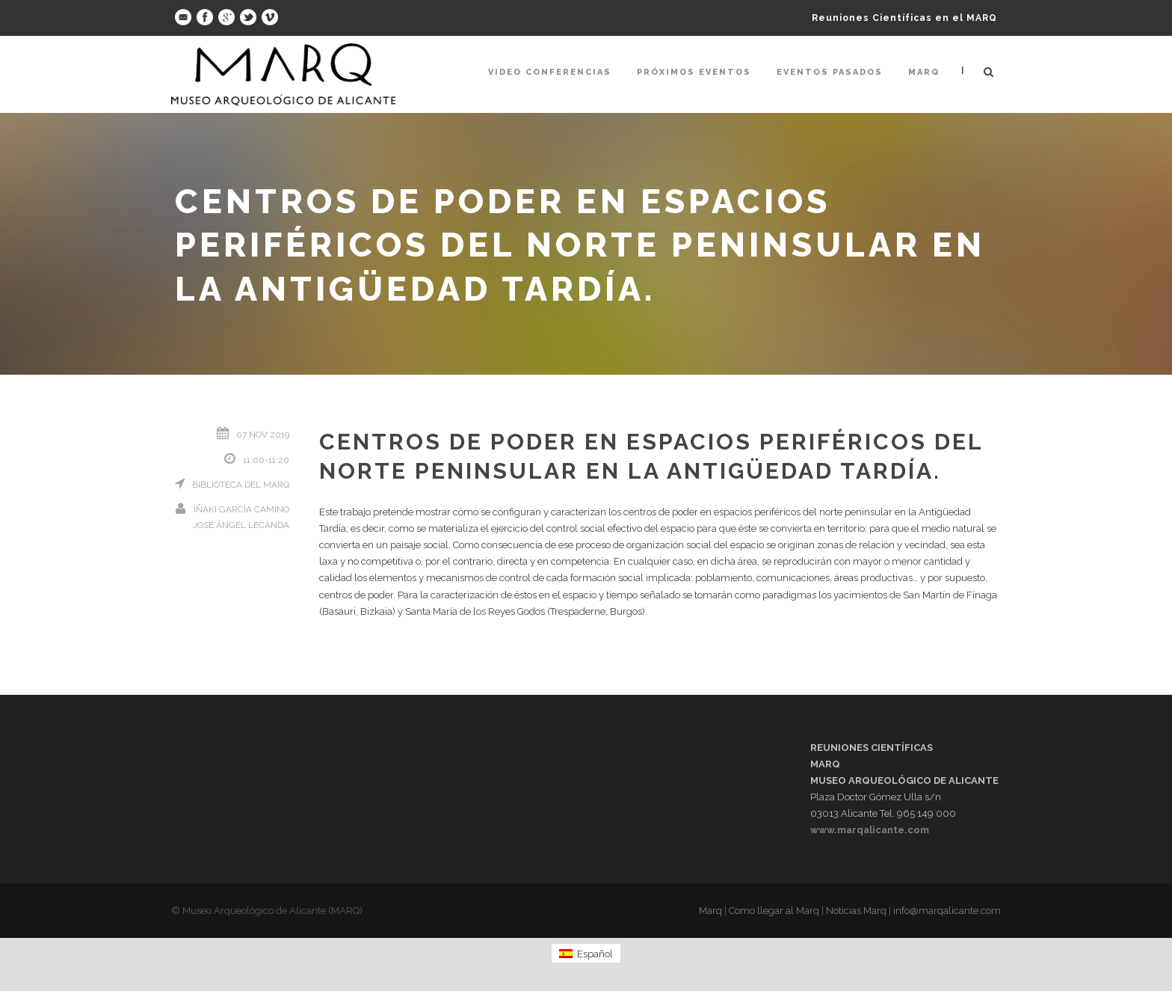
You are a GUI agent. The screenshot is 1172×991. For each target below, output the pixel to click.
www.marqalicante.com (869, 829)
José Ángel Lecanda (241, 525)
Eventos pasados (830, 72)
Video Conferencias (549, 72)
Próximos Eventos (694, 72)
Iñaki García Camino (241, 509)
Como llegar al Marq (774, 910)
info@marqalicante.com (947, 910)
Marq (924, 72)
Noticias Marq (856, 910)
